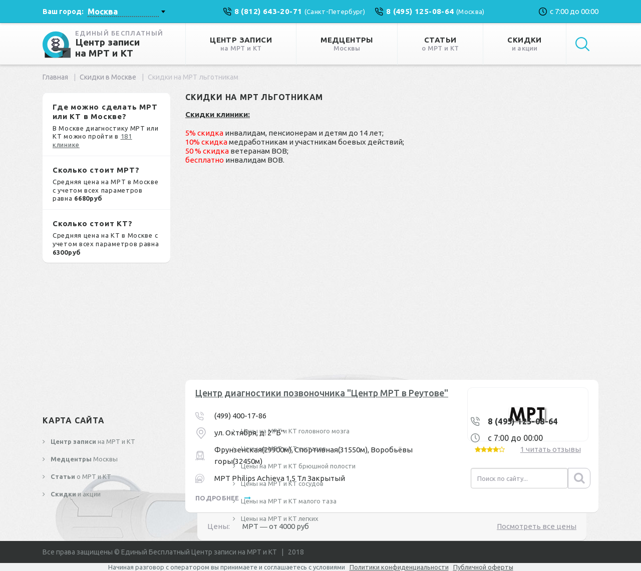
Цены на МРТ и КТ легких (278, 518)
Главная (55, 77)
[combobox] (126, 12)
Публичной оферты (483, 566)
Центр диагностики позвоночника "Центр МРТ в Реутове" (321, 393)
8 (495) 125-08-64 (523, 421)
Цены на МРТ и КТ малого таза (288, 500)
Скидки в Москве (108, 77)
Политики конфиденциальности (399, 566)
